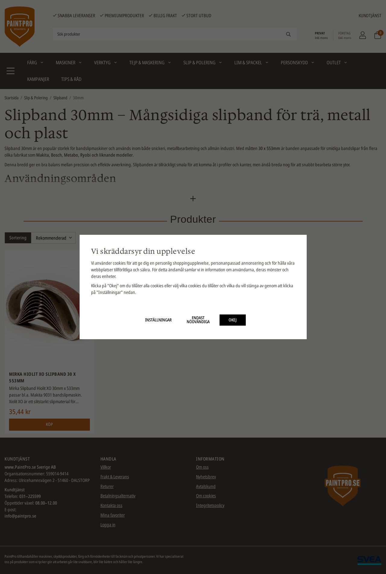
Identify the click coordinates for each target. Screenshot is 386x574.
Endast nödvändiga (198, 320)
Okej (233, 320)
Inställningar (158, 320)
